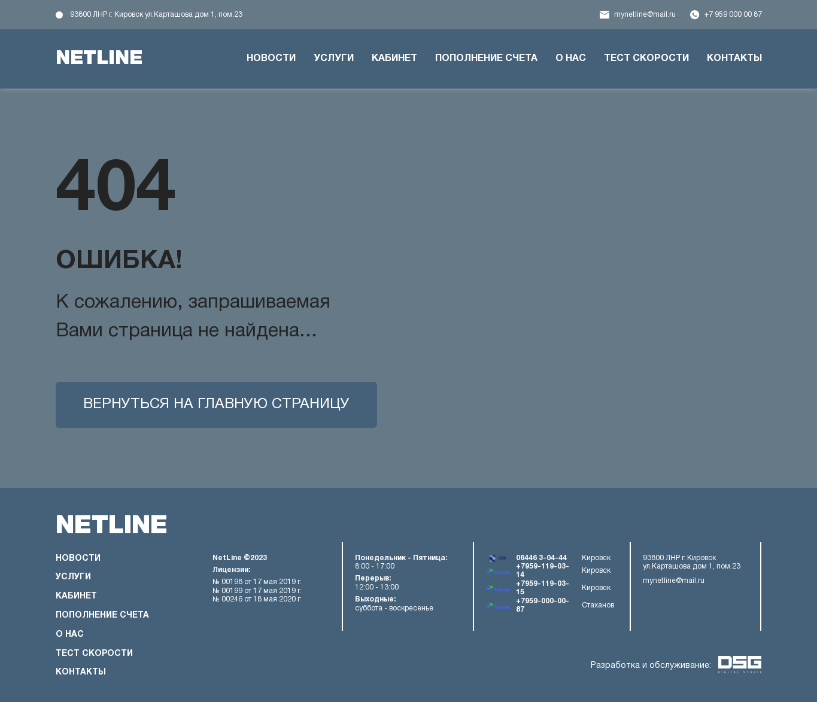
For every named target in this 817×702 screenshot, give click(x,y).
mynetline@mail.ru (645, 14)
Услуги (334, 58)
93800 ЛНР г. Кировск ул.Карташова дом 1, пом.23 (156, 14)
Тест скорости (646, 58)
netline (99, 58)
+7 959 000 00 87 (733, 14)
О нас (570, 58)
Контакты (734, 58)
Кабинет (394, 58)
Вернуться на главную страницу (216, 404)
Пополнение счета (486, 58)
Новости (271, 58)
